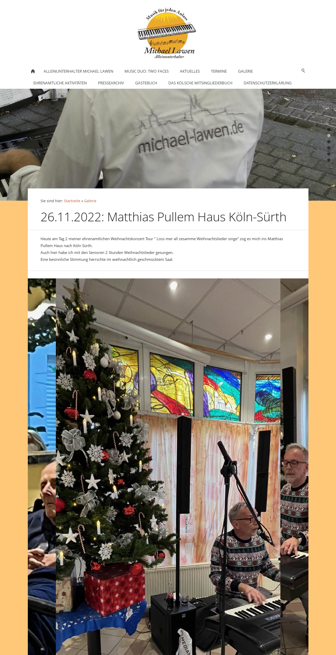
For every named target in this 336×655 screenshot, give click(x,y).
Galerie (90, 201)
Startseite (72, 201)
